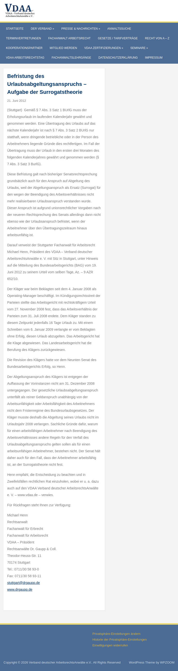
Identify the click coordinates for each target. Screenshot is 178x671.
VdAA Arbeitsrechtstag (25, 57)
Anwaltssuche (119, 28)
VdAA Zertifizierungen (103, 48)
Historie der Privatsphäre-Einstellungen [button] (119, 639)
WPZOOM (167, 662)
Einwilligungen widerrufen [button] (110, 645)
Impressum (154, 57)
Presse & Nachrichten (80, 28)
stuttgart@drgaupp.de (23, 583)
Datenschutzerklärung (118, 57)
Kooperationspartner (24, 48)
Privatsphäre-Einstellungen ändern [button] (116, 634)
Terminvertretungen (23, 38)
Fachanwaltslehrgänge (71, 57)
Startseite (15, 28)
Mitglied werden (63, 48)
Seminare (139, 48)
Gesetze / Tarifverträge (118, 38)
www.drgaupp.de (19, 589)
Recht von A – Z (157, 38)
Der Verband (42, 28)
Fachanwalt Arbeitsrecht (69, 38)
